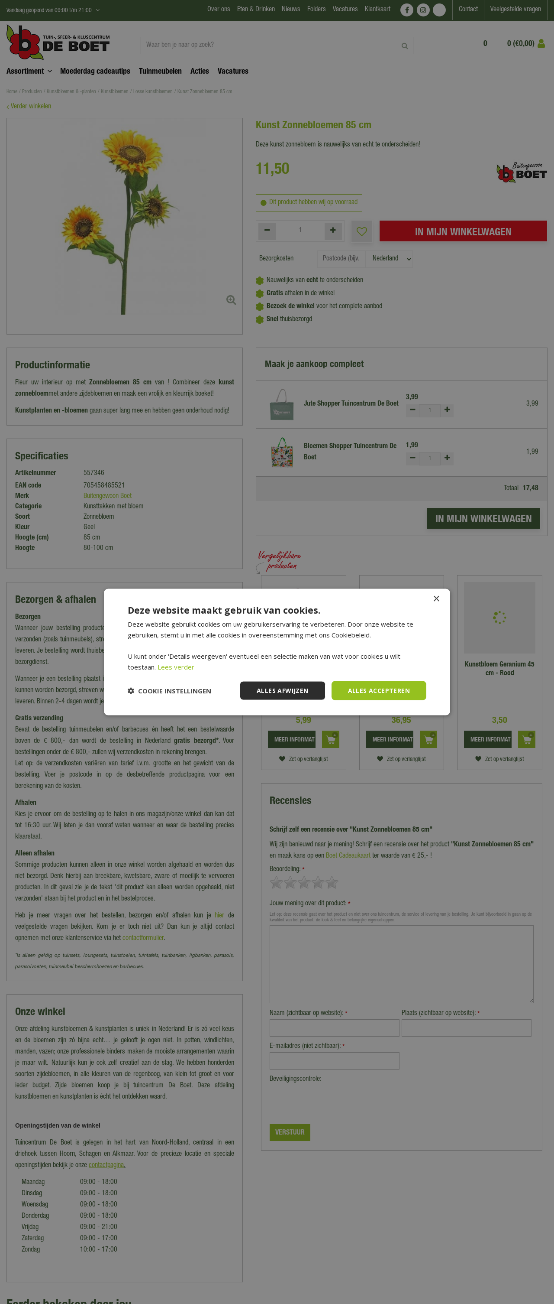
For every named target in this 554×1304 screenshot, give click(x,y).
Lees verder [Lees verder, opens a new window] (176, 666)
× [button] (436, 598)
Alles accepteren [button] (379, 690)
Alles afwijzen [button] (283, 690)
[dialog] (277, 652)
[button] (169, 691)
